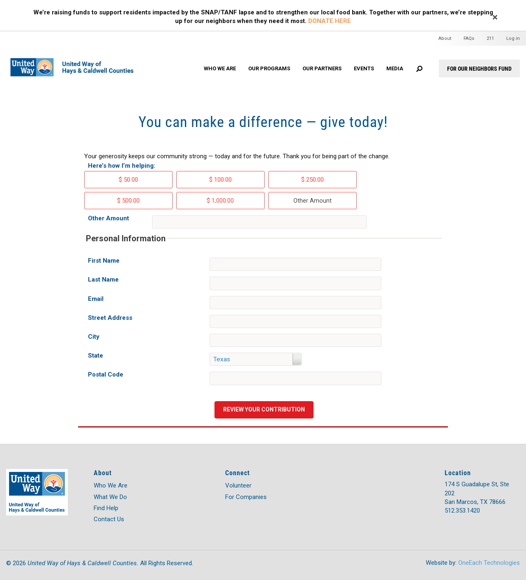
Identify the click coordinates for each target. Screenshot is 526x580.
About (444, 38)
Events (364, 68)
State (95, 355)
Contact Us (109, 519)
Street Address (110, 317)
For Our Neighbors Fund (479, 68)
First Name (104, 260)
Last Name (103, 279)
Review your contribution (264, 409)
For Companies (246, 497)
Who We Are (220, 68)
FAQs (469, 38)
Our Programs (269, 68)
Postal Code (105, 374)
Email (96, 299)
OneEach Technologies (489, 562)
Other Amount (108, 218)
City (93, 336)
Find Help (106, 508)
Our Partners (321, 68)
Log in (513, 38)
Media (394, 68)
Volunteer (238, 485)
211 (490, 38)
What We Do (110, 497)
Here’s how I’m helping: (121, 165)
